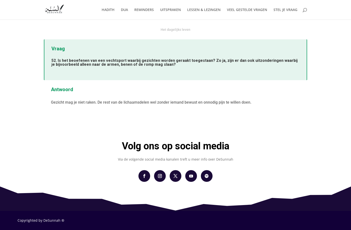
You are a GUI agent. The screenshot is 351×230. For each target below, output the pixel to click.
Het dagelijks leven (175, 30)
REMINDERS (144, 10)
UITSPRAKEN (170, 10)
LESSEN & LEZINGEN (204, 10)
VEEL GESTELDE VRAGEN (247, 10)
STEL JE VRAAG (285, 10)
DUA (124, 10)
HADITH (108, 10)
